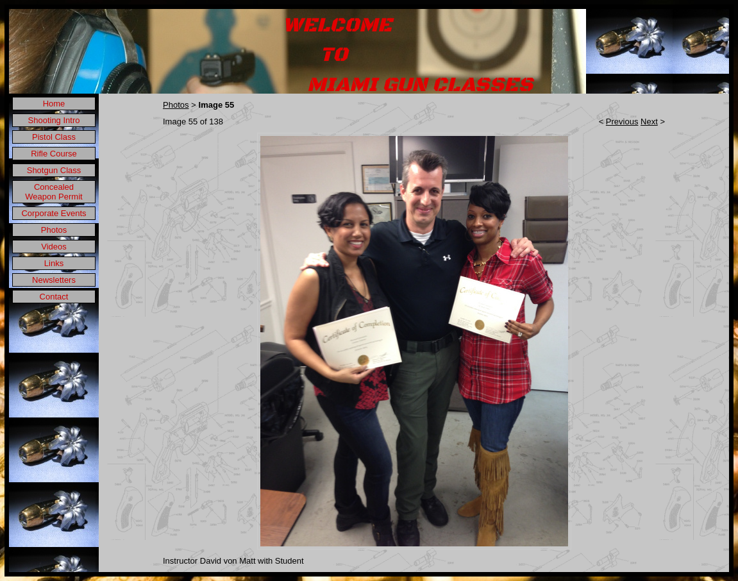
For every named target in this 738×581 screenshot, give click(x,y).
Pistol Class (54, 137)
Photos (54, 230)
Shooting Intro (54, 120)
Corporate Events (53, 213)
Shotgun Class (54, 170)
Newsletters (54, 280)
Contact (54, 296)
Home (54, 103)
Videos (54, 246)
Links (53, 263)
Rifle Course (54, 153)
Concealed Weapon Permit (53, 191)
